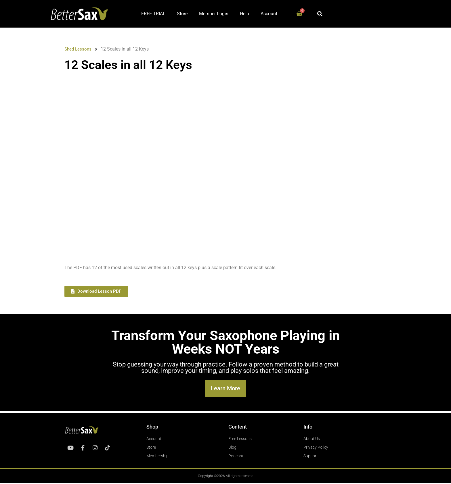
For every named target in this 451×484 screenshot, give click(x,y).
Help (244, 13)
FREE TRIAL (153, 13)
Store (182, 13)
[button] (320, 13)
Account (269, 13)
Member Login (213, 13)
